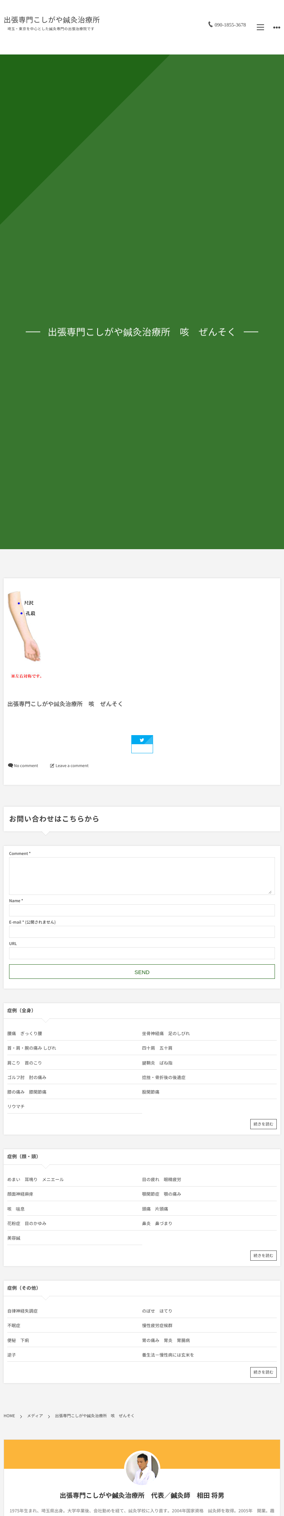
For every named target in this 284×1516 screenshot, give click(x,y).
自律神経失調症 (22, 1311)
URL (13, 943)
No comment (26, 765)
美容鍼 (13, 1238)
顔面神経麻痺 (20, 1194)
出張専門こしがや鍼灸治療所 (52, 20)
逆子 (11, 1354)
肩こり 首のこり (24, 1062)
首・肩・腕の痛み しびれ (31, 1048)
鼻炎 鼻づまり (157, 1223)
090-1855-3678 (230, 24)
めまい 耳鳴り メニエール (35, 1179)
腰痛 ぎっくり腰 (24, 1033)
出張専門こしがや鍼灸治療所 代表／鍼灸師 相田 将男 (141, 1495)
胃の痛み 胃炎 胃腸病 (166, 1340)
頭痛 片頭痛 (155, 1208)
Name (14, 900)
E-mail (15, 922)
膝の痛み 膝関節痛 (26, 1092)
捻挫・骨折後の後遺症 (164, 1077)
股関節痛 (151, 1092)
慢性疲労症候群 (157, 1325)
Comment (18, 853)
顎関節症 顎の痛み (161, 1194)
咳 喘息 (16, 1208)
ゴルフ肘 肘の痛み (26, 1077)
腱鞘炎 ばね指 (157, 1062)
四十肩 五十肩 (157, 1048)
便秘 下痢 (18, 1340)
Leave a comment (72, 765)
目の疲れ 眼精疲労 (161, 1179)
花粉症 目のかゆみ (26, 1223)
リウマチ (16, 1106)
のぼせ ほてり (157, 1311)
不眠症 (13, 1325)
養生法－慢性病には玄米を (168, 1354)
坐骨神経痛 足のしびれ (166, 1033)
